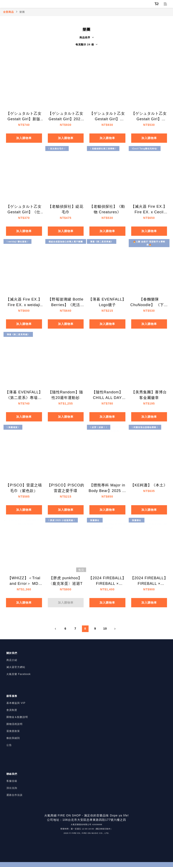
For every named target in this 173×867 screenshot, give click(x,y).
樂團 (22, 12)
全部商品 (8, 12)
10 (105, 628)
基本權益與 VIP (15, 703)
